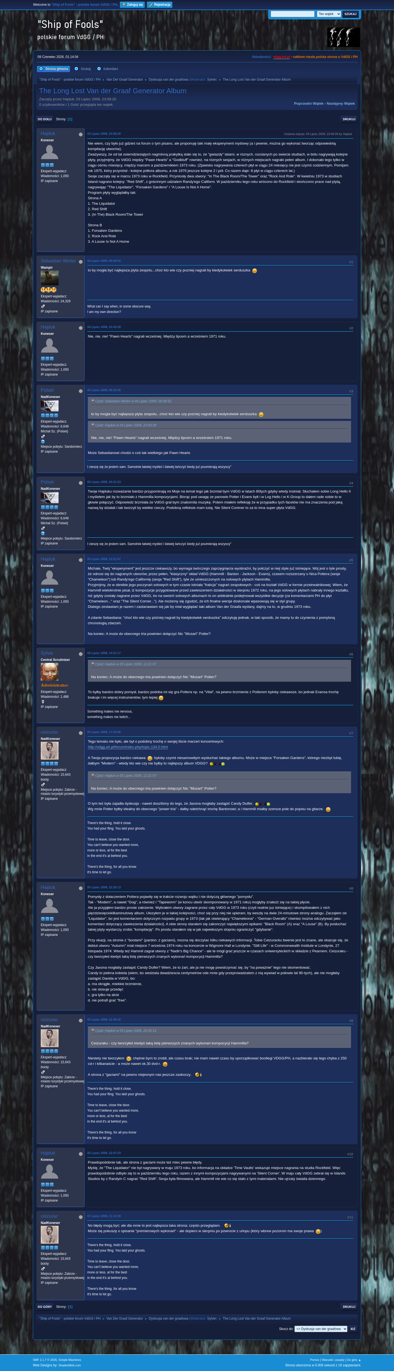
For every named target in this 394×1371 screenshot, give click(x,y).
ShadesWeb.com (70, 1365)
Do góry (45, 1306)
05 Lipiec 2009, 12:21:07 (104, 559)
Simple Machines (70, 1359)
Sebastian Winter (58, 260)
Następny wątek (341, 103)
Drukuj (349, 119)
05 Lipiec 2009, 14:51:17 (104, 653)
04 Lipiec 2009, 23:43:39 (104, 327)
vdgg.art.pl (281, 57)
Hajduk (48, 133)
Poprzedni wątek (308, 103)
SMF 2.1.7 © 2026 (45, 1359)
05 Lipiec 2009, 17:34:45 (104, 732)
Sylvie (211, 79)
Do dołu (45, 119)
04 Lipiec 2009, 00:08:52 (104, 260)
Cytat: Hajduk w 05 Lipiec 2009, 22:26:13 (125, 1031)
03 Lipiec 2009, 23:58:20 (104, 133)
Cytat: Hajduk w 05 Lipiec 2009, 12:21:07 (125, 664)
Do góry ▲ (354, 1359)
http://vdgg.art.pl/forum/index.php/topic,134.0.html (128, 747)
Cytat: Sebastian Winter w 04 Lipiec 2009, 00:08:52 (133, 401)
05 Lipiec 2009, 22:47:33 (104, 1153)
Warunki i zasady (333, 1359)
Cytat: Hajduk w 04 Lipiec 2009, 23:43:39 (125, 425)
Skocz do (285, 1329)
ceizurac (49, 732)
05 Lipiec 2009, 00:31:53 (104, 482)
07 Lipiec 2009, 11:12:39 (104, 1216)
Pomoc (315, 1359)
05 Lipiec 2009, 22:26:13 (104, 887)
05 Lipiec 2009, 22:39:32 (104, 1019)
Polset (47, 390)
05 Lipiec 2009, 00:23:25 (104, 390)
